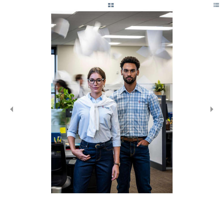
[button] (110, 7)
